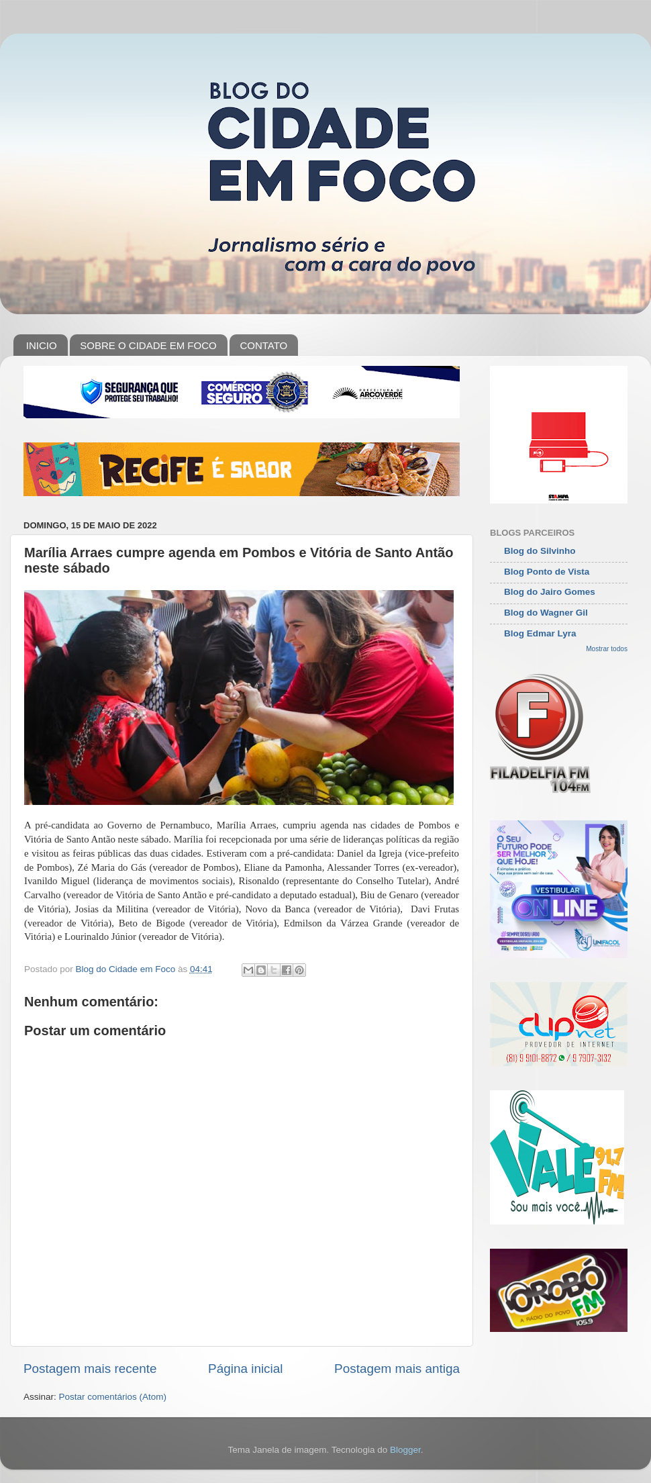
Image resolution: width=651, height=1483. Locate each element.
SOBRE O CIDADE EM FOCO (148, 345)
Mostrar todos (607, 649)
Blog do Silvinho (540, 551)
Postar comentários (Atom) (113, 1397)
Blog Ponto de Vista (546, 572)
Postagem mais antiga (397, 1368)
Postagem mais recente (89, 1368)
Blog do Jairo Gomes (549, 592)
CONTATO (263, 345)
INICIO (41, 345)
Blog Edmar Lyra (540, 633)
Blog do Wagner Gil (546, 613)
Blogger (405, 1450)
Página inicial (245, 1368)
